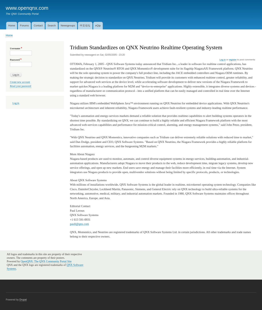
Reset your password (20, 86)
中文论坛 (85, 25)
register (233, 59)
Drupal (23, 299)
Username (15, 48)
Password (15, 59)
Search (52, 25)
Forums (24, 25)
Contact (38, 25)
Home (11, 25)
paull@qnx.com (79, 224)
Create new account (20, 82)
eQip (98, 25)
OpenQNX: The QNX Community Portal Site (46, 261)
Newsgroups (68, 25)
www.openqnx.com (27, 8)
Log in (222, 59)
